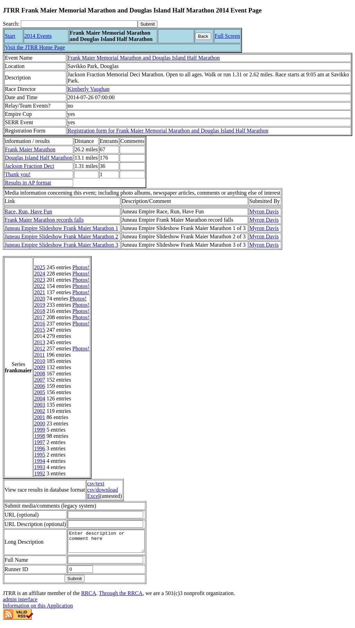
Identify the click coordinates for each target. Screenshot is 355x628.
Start (10, 36)
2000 (39, 423)
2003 (39, 405)
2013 (39, 342)
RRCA (88, 597)
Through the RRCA (120, 597)
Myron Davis (264, 211)
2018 (39, 311)
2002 (39, 411)
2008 (39, 373)
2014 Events (38, 36)
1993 (39, 467)
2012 (39, 348)
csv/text (95, 483)
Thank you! (18, 174)
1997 (39, 442)
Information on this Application (38, 610)
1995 (39, 455)
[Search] (79, 24)
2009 (39, 367)
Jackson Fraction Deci (29, 166)
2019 (39, 305)
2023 (39, 280)
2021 (39, 292)
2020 (39, 299)
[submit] (147, 24)
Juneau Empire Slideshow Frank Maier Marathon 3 (61, 245)
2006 (39, 386)
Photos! (80, 267)
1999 (39, 430)
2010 (39, 361)
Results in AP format (28, 183)
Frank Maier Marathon (30, 149)
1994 (39, 461)
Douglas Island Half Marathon (38, 158)
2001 (39, 417)
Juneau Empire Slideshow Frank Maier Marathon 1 (61, 228)
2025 (39, 267)
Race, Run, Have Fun (28, 211)
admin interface (20, 603)
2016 (39, 323)
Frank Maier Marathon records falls (44, 220)
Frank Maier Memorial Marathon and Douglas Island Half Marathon (144, 58)
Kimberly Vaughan (89, 89)
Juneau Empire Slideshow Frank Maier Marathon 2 (61, 236)
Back (203, 36)
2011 (39, 355)
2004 (39, 398)
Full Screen (227, 36)
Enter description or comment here (110, 543)
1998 (39, 436)
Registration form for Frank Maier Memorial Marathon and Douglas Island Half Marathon (168, 131)
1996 (39, 448)
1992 (39, 473)
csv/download (102, 490)
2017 (39, 317)
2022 (39, 286)
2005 (39, 392)
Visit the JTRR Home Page (35, 47)
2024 (39, 274)
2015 (39, 330)
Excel (93, 496)
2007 (39, 380)
